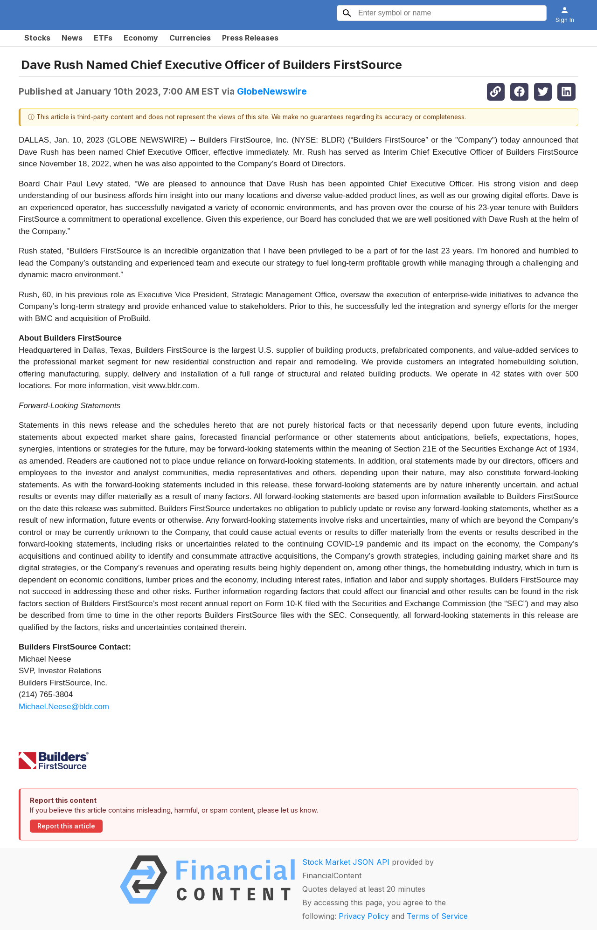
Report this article (66, 826)
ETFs (103, 37)
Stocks (37, 37)
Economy (141, 37)
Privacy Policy (364, 916)
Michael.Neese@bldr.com (64, 706)
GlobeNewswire (272, 91)
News (72, 37)
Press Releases (250, 37)
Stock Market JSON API (345, 862)
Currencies (190, 37)
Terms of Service (437, 916)
